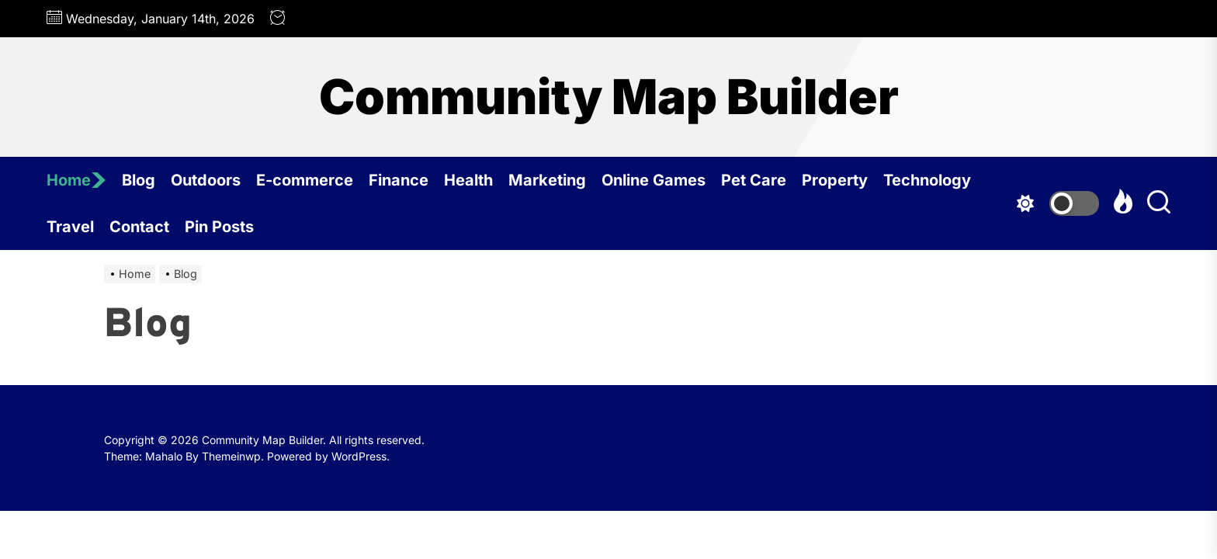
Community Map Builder (609, 97)
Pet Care (753, 180)
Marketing (547, 180)
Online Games (654, 180)
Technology (927, 180)
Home (76, 180)
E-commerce (304, 180)
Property (835, 180)
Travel (70, 226)
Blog (138, 180)
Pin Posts (219, 226)
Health (468, 180)
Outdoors (206, 180)
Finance (398, 180)
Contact (139, 226)
